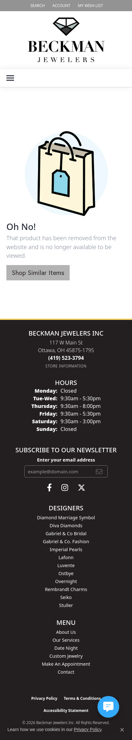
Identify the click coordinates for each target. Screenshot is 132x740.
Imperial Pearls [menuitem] (66, 549)
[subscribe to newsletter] (99, 471)
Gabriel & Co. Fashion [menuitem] (66, 541)
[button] (37, 5)
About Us (66, 632)
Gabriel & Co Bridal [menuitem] (65, 533)
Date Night (66, 648)
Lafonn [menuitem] (66, 557)
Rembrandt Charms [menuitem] (66, 589)
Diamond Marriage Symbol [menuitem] (66, 517)
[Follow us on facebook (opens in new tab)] (49, 488)
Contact (66, 672)
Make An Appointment (66, 664)
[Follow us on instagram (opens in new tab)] (64, 488)
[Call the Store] (66, 357)
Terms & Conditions (82, 698)
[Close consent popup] (122, 730)
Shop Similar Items (38, 272)
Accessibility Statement (65, 710)
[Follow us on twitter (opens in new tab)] (81, 488)
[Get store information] (66, 366)
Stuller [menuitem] (66, 605)
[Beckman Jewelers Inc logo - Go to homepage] (66, 39)
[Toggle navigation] (10, 78)
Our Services (66, 640)
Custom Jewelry (65, 656)
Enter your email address (66, 459)
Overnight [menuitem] (66, 581)
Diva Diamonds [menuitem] (66, 525)
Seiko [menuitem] (66, 597)
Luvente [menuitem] (65, 565)
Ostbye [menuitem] (66, 573)
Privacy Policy (44, 698)
